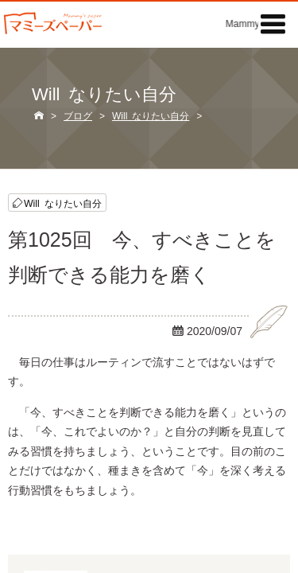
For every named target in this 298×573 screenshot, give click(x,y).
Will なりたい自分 (63, 202)
